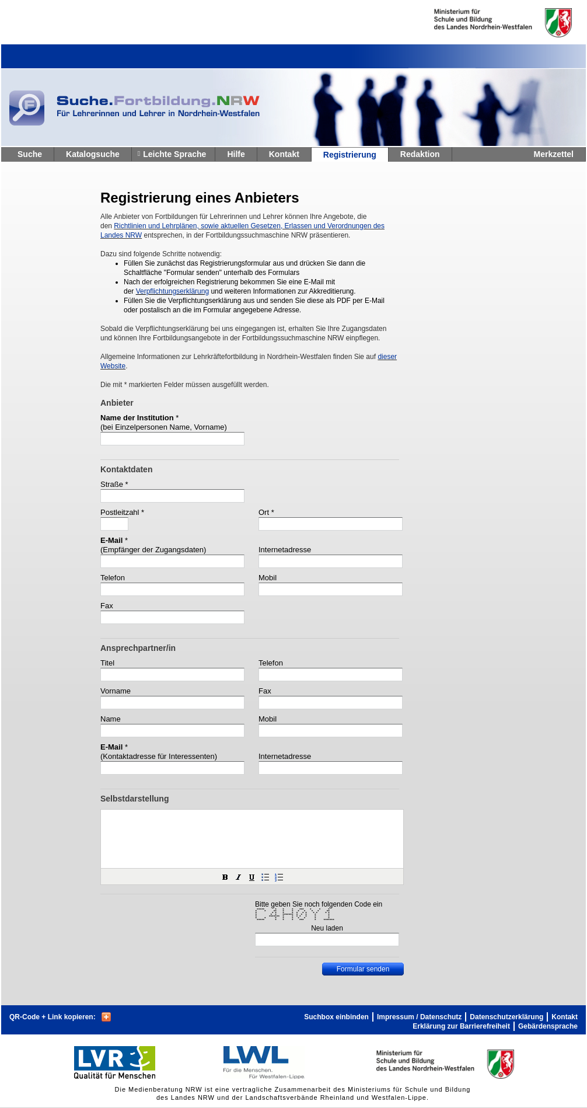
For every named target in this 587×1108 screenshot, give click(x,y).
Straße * (114, 484)
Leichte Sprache (174, 154)
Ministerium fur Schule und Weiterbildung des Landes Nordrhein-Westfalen (484, 22)
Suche (30, 154)
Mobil (267, 577)
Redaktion (420, 154)
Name (110, 719)
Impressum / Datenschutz (419, 1017)
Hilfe (235, 154)
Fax (106, 605)
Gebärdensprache (548, 1026)
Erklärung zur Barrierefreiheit (461, 1026)
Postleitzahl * (122, 512)
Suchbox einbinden (336, 1017)
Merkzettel (554, 154)
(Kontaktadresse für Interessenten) (158, 756)
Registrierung (349, 154)
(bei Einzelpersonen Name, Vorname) (163, 427)
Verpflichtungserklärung (172, 291)
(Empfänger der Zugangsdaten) (153, 549)
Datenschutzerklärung (506, 1017)
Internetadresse (284, 549)
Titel (107, 662)
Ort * (266, 512)
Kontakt (284, 154)
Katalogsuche (93, 154)
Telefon (112, 577)
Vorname (115, 691)
